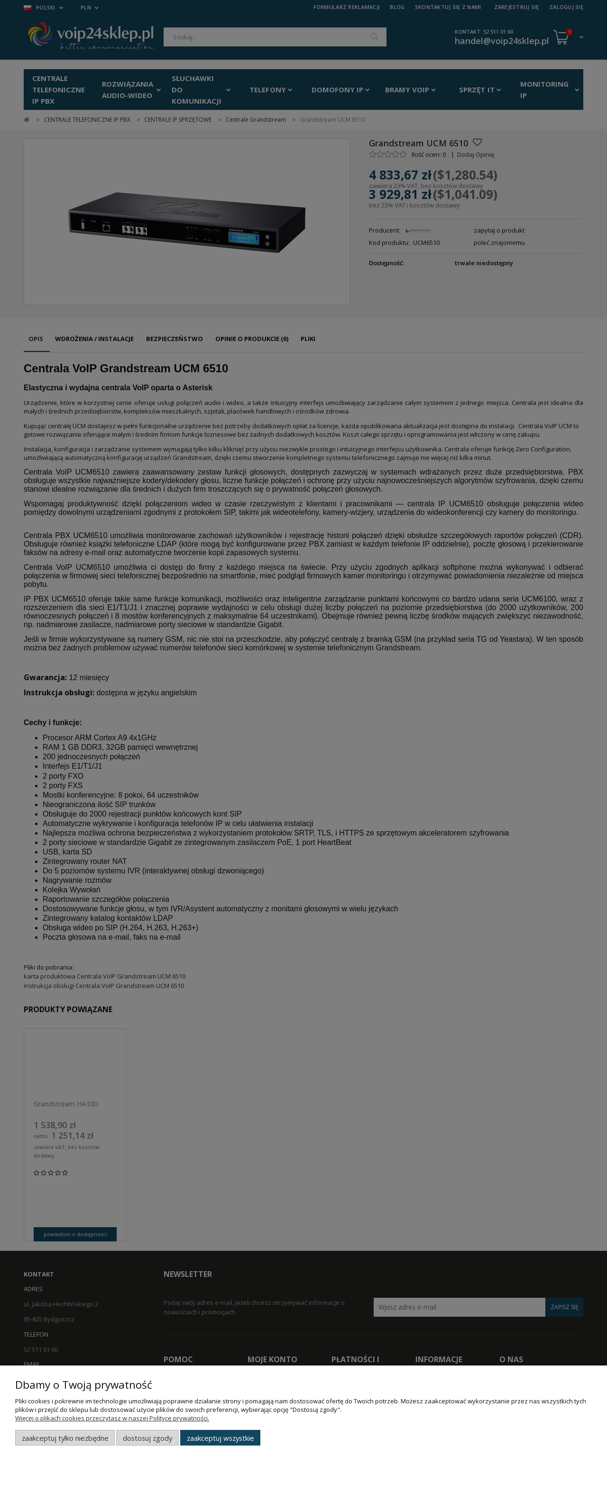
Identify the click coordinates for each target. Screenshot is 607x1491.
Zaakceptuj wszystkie (220, 1438)
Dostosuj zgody (147, 1438)
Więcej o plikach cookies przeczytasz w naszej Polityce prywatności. (112, 1418)
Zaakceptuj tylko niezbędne (65, 1438)
